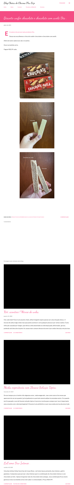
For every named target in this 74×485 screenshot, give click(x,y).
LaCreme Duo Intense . (17, 463)
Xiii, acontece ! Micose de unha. (21, 312)
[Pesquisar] (62, 3)
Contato (20, 7)
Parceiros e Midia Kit (31, 7)
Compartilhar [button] (64, 217)
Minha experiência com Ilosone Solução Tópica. (30, 387)
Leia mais (67, 332)
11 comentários (17, 408)
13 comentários (17, 332)
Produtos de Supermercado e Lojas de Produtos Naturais (27, 217)
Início (5, 7)
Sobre (12, 7)
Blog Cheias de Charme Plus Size (19, 3)
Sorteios (42, 7)
